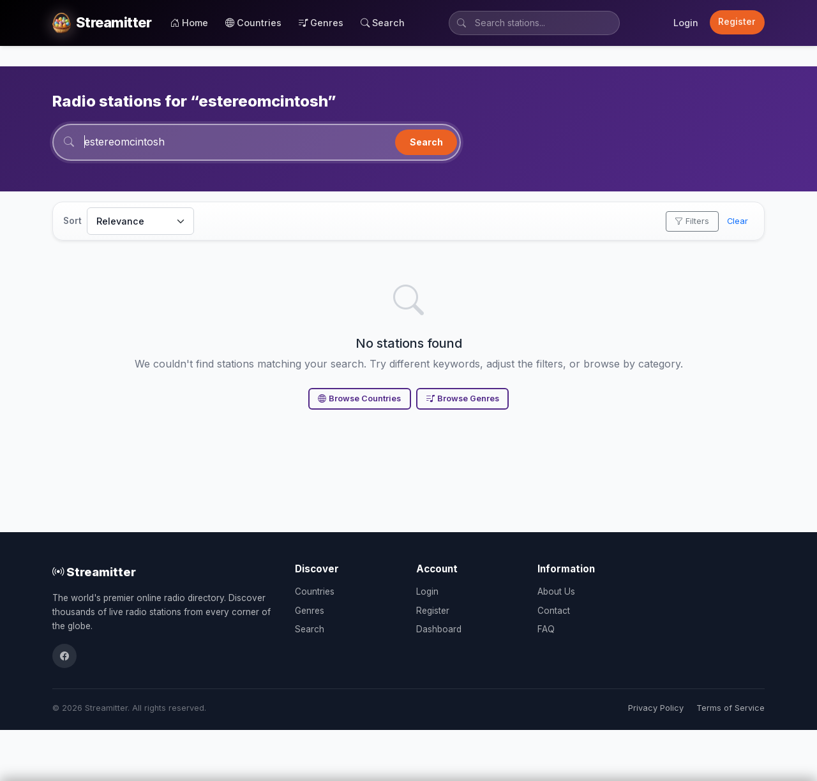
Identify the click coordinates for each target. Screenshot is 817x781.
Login (685, 22)
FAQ (546, 629)
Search (383, 22)
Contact (553, 611)
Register (737, 22)
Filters (692, 221)
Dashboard (438, 629)
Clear (737, 221)
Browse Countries (359, 398)
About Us (556, 591)
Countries (253, 22)
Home (189, 22)
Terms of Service (730, 708)
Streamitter (94, 572)
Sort (72, 221)
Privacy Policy (656, 708)
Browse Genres (462, 398)
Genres (321, 22)
